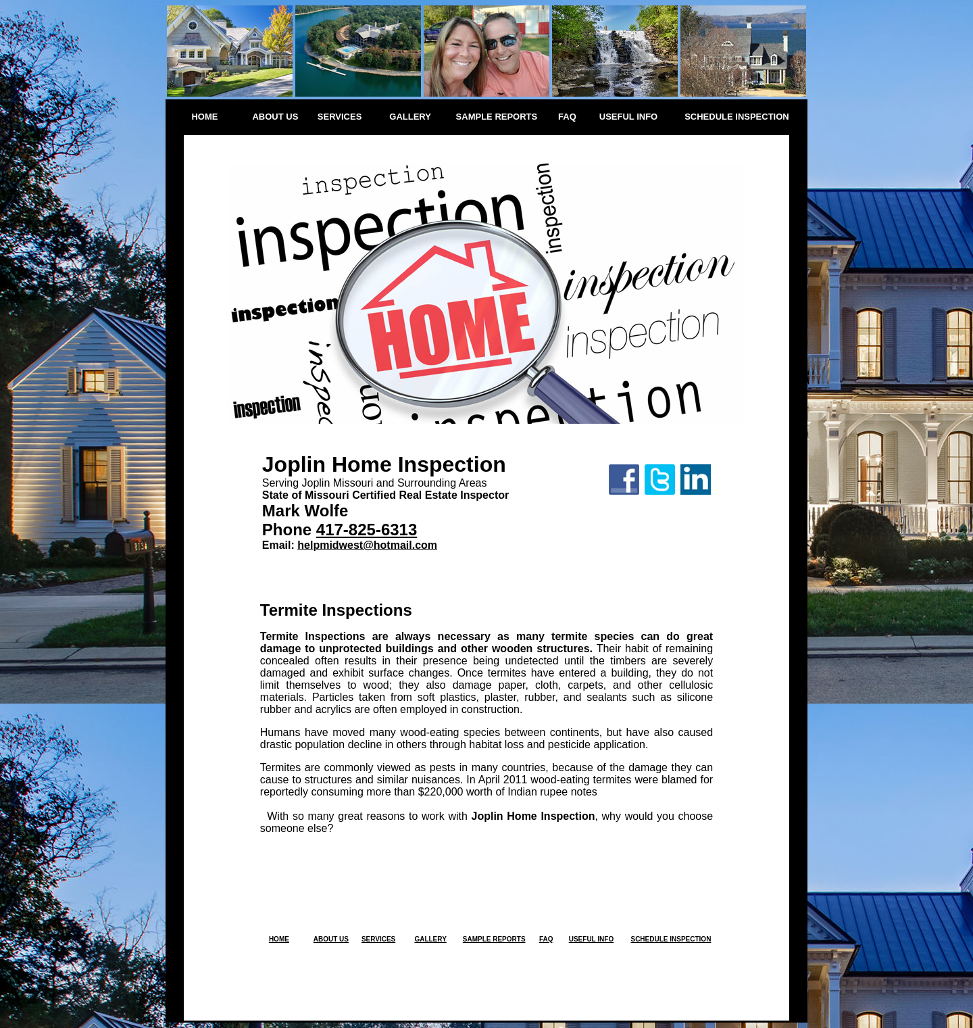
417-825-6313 (366, 529)
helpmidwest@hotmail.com (367, 545)
